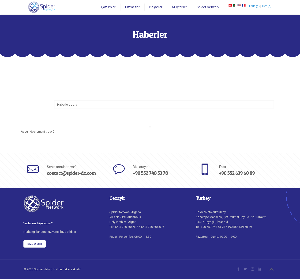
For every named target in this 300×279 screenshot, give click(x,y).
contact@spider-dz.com (71, 173)
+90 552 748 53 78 (150, 173)
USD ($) (254, 6)
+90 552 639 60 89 (237, 173)
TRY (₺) (266, 6)
